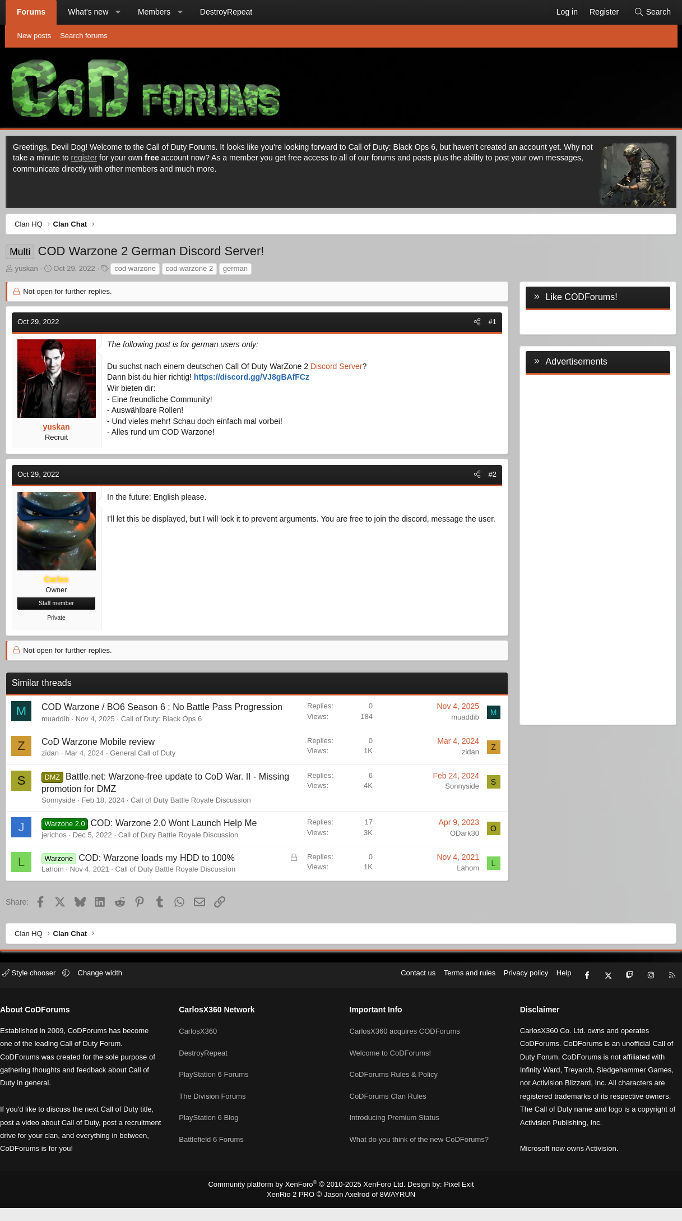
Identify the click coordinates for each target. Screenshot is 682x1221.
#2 (485, 477)
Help (550, 991)
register (104, 160)
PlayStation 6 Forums (220, 1084)
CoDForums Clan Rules (388, 1104)
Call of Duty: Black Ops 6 (169, 734)
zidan (58, 768)
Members (158, 11)
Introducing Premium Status (394, 1124)
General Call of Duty (150, 768)
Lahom (60, 885)
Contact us (405, 991)
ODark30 (456, 848)
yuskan (33, 271)
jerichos (62, 850)
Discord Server (344, 369)
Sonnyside (66, 816)
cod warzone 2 (197, 271)
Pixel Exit (449, 1198)
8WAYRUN (393, 1207)
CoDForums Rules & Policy (394, 1084)
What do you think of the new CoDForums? (419, 1144)
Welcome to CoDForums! (391, 1063)
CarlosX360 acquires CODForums (405, 1043)
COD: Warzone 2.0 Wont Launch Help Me (181, 839)
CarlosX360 (204, 1043)
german (242, 271)
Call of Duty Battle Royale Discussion (198, 816)
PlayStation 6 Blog (215, 1124)
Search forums (84, 35)
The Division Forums (218, 1104)
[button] (122, 12)
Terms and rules (456, 991)
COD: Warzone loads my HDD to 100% (164, 873)
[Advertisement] (590, 550)
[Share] (469, 324)
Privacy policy (512, 991)
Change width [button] (113, 991)
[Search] (648, 12)
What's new (93, 11)
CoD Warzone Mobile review (106, 757)
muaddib (63, 734)
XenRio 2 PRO (294, 1207)
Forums (36, 11)
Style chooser (43, 991)
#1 (485, 324)
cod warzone (143, 271)
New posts (34, 35)
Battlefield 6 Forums (217, 1144)
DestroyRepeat (231, 11)
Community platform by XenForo (310, 1198)
